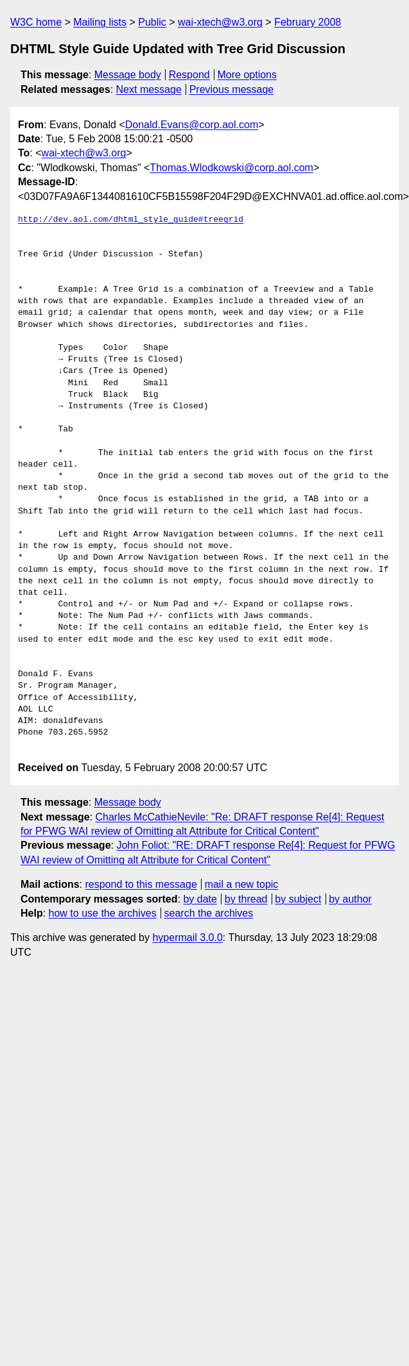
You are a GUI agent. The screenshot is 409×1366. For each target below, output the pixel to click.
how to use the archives (103, 913)
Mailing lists (99, 22)
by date (199, 899)
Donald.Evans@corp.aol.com (191, 124)
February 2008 (307, 22)
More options (247, 74)
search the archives (209, 913)
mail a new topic (242, 884)
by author (350, 899)
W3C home (36, 22)
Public (152, 22)
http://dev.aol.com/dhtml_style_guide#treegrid (130, 220)
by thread (246, 899)
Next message (149, 89)
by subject (298, 899)
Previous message (231, 89)
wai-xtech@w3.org (220, 22)
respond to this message (140, 884)
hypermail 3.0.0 (187, 937)
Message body (127, 74)
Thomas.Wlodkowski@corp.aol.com (231, 167)
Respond (189, 74)
